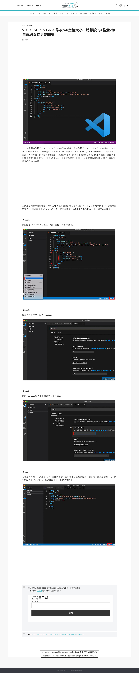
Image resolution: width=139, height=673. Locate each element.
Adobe (31, 13)
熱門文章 (20, 6)
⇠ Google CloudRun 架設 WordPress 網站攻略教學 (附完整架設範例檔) (69, 652)
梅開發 (107, 13)
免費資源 (93, 13)
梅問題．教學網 (70, 5)
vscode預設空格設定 (76, 634)
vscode (32, 634)
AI (50, 13)
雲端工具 (74, 13)
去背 (55, 13)
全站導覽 (30, 6)
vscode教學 (53, 634)
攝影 (44, 13)
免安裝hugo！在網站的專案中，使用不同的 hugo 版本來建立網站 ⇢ (69, 656)
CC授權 (39, 591)
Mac (38, 13)
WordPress (64, 13)
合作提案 (39, 6)
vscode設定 (63, 634)
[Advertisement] (69, 58)
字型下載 (83, 13)
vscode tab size (42, 634)
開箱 (101, 13)
